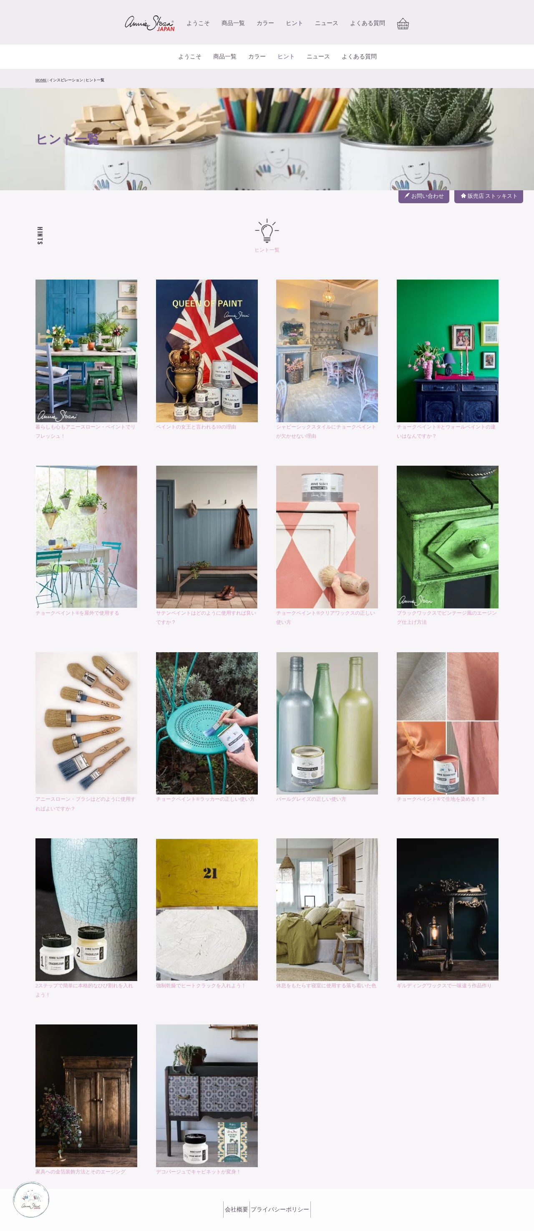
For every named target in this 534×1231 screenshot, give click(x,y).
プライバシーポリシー (285, 1187)
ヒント (294, 26)
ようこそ (198, 26)
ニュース (326, 26)
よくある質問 (367, 26)
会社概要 (232, 1187)
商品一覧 (233, 26)
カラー (265, 26)
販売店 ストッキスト (489, 176)
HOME (41, 60)
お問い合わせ (424, 176)
